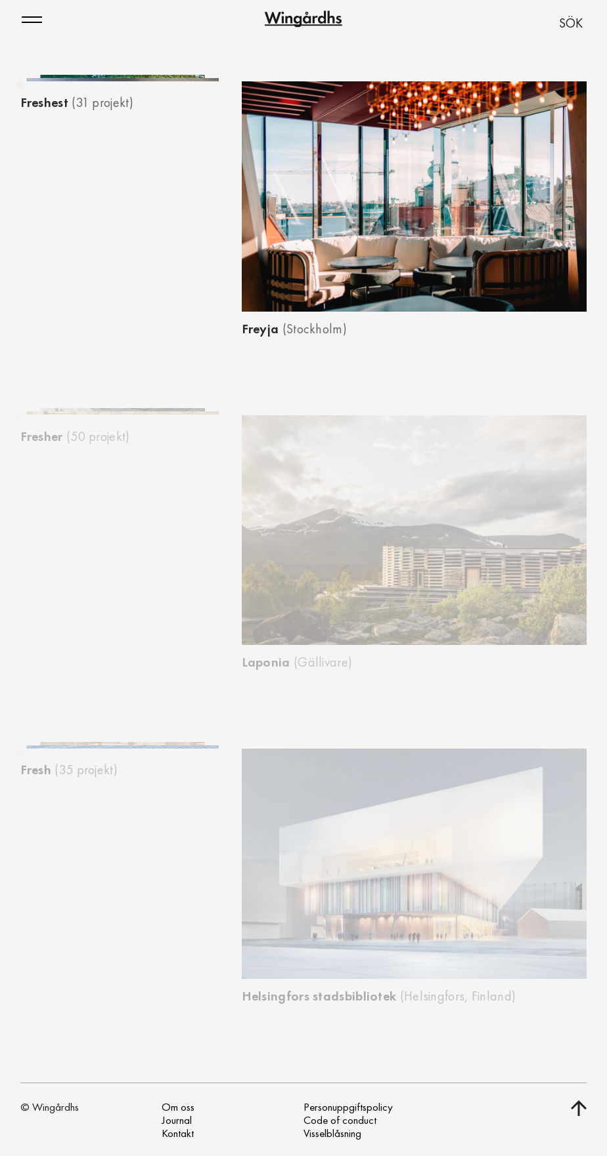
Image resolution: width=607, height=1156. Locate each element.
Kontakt (178, 1133)
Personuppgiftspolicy (348, 1106)
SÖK (571, 23)
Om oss (178, 1106)
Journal (177, 1119)
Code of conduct (340, 1119)
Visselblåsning (332, 1133)
